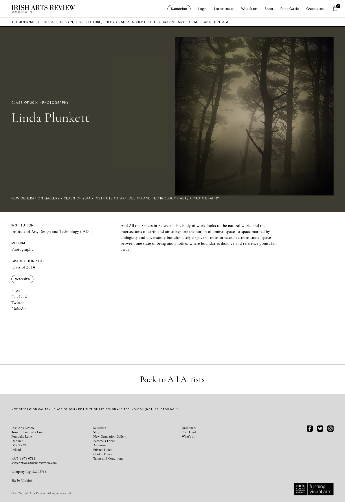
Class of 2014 (77, 198)
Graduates (315, 8)
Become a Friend (104, 441)
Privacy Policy (102, 449)
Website (22, 279)
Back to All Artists (172, 379)
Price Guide (290, 8)
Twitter (17, 302)
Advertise (99, 445)
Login (202, 8)
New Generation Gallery (35, 198)
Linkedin (19, 308)
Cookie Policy (102, 454)
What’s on (249, 8)
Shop (269, 8)
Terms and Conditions (108, 458)
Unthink (27, 480)
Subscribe (179, 8)
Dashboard (189, 427)
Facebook (19, 296)
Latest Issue (224, 8)
